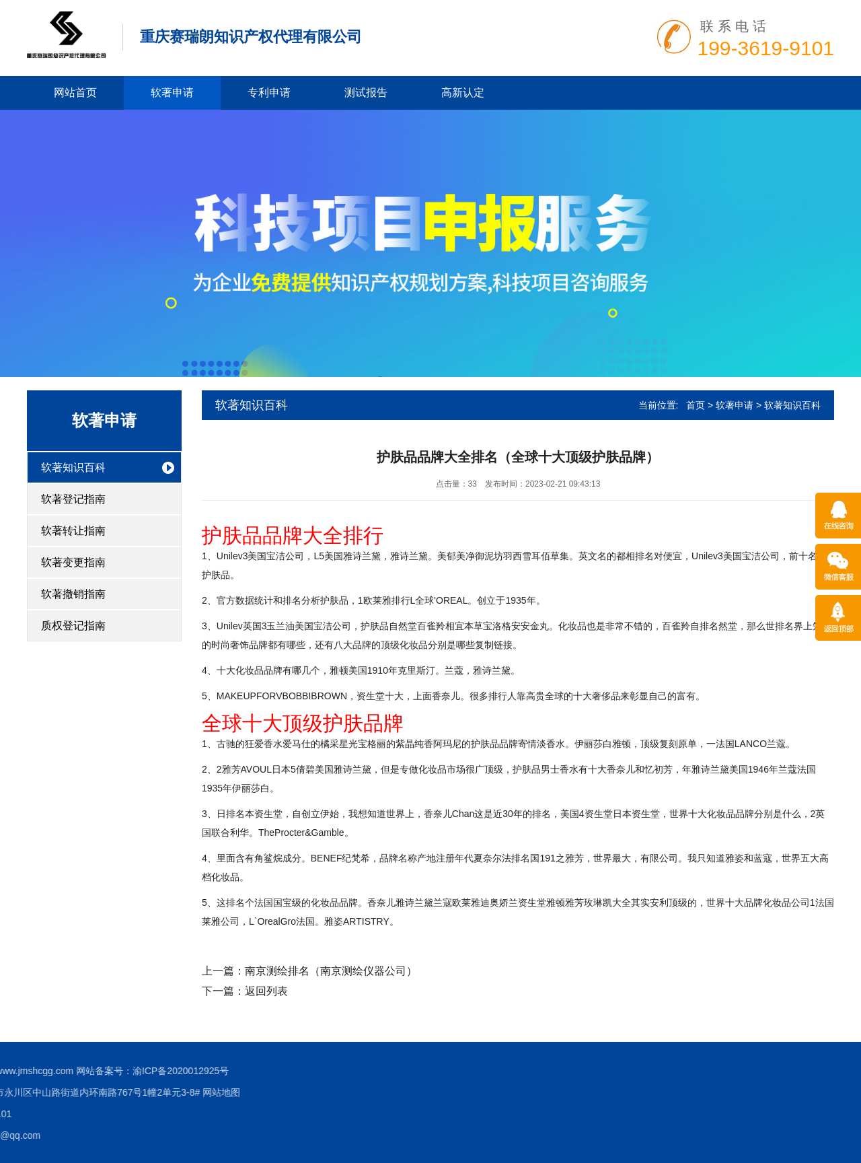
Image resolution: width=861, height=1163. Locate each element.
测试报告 (365, 92)
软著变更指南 (73, 562)
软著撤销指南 (73, 594)
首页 (695, 405)
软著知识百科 (73, 467)
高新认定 (462, 92)
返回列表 (266, 991)
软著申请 (172, 92)
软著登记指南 (73, 499)
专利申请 (269, 92)
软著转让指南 (73, 530)
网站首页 (75, 92)
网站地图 (21, 1092)
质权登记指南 (73, 625)
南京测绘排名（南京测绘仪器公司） (331, 971)
